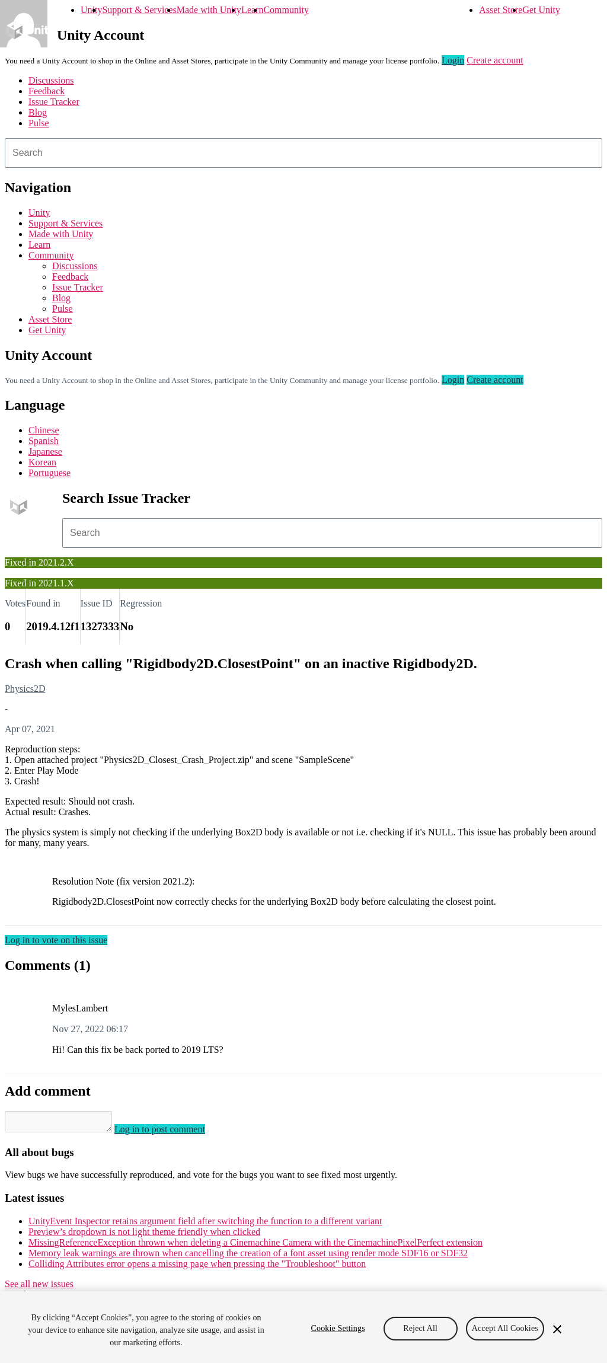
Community (285, 10)
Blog (37, 112)
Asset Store (500, 10)
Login (453, 60)
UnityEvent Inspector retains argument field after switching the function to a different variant (205, 1225)
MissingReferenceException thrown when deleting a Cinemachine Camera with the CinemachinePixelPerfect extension (255, 1246)
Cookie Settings (338, 1328)
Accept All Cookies (505, 1328)
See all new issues (39, 1287)
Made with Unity (209, 10)
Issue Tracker (53, 102)
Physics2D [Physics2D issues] (25, 689)
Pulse (38, 123)
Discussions (51, 80)
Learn (252, 10)
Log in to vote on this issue (56, 940)
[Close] (557, 1329)
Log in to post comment (171, 1133)
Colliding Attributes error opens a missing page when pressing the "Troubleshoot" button (197, 1267)
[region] (303, 1327)
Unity (91, 10)
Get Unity (541, 10)
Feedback (46, 91)
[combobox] (303, 153)
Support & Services (139, 10)
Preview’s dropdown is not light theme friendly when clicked (144, 1235)
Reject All (420, 1328)
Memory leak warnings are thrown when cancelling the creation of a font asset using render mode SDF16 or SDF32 (248, 1257)
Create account (495, 60)
